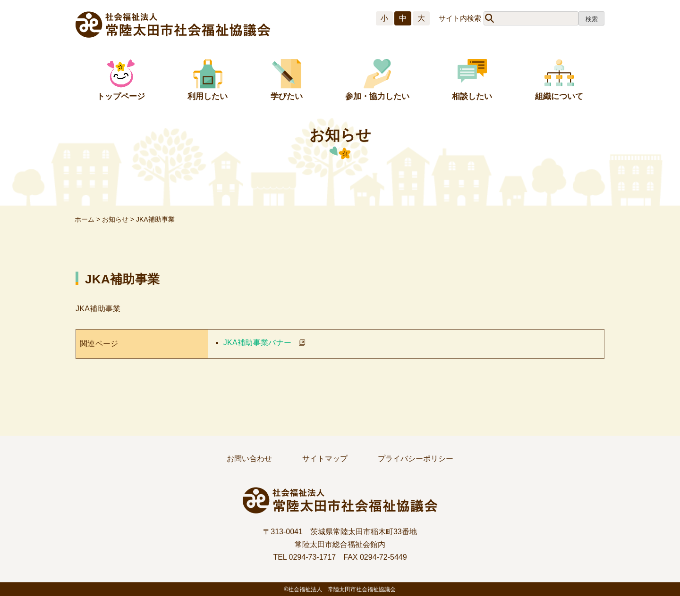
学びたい (287, 96)
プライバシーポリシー (415, 459)
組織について (559, 96)
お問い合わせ (249, 459)
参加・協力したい (377, 96)
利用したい (207, 96)
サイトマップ (325, 459)
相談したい (472, 96)
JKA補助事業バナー (257, 343)
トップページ (121, 96)
